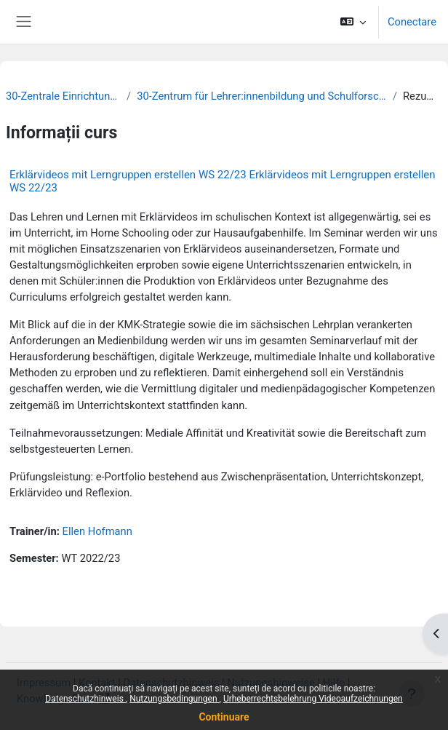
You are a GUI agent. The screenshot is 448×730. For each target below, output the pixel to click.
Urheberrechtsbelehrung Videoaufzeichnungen (313, 699)
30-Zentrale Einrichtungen (63, 96)
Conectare (412, 21)
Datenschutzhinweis (85, 699)
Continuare (224, 717)
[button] (353, 22)
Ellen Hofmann (97, 531)
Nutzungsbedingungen (174, 699)
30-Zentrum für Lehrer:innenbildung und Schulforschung (262, 96)
